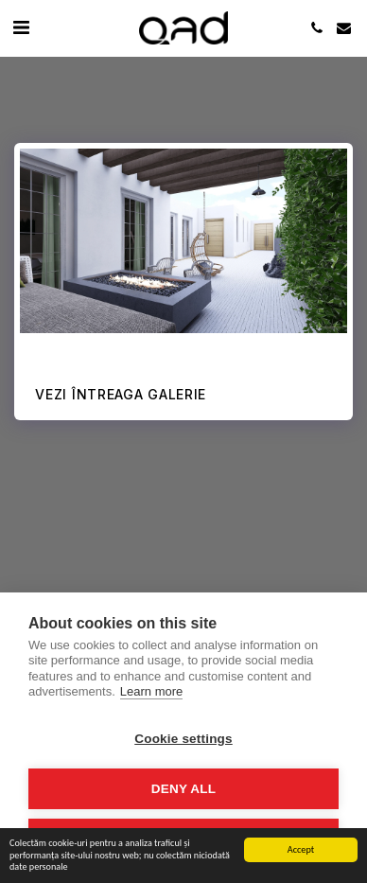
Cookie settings (183, 739)
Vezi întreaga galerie (120, 394)
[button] (21, 27)
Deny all (183, 789)
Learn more (151, 691)
